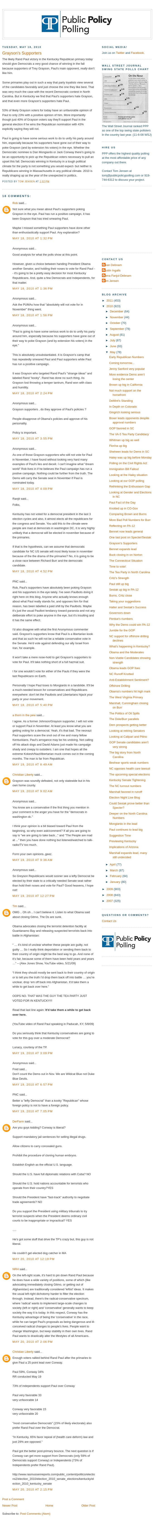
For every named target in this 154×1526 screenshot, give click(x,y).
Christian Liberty (23, 774)
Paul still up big (119, 584)
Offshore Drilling (119, 685)
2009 (110, 889)
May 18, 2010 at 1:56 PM (32, 315)
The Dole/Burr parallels (124, 719)
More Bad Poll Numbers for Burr (130, 520)
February (116, 876)
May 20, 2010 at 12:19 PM (33, 1259)
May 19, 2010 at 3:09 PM (32, 1053)
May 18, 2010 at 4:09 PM (32, 488)
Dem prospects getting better (128, 725)
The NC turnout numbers (125, 786)
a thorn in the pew (24, 715)
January (115, 882)
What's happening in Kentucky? (129, 646)
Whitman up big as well (124, 440)
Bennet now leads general (126, 531)
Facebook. (137, 53)
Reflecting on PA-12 (122, 526)
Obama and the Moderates (126, 652)
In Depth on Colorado (123, 406)
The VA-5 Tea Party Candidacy (129, 434)
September (117, 328)
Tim (14, 906)
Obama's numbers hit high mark (129, 691)
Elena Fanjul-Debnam (117, 275)
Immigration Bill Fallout (124, 469)
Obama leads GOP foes (124, 668)
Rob (15, 203)
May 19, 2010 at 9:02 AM (32, 791)
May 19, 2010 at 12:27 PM (33, 896)
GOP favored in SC (121, 428)
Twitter (120, 53)
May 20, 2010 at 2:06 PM (32, 1341)
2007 (110, 901)
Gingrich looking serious (124, 412)
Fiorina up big (118, 445)
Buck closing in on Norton (125, 554)
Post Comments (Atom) (35, 1513)
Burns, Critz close (120, 595)
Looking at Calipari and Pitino (128, 736)
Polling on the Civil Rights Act (128, 463)
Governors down (119, 613)
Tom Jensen (111, 281)
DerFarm (18, 1121)
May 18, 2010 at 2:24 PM (32, 393)
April (113, 864)
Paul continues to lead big (125, 829)
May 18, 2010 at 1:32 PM (32, 238)
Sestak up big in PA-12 (124, 589)
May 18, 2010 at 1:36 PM (32, 288)
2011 (110, 300)
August (115, 334)
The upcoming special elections (129, 774)
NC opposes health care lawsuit (129, 768)
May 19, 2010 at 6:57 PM (32, 1084)
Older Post (88, 1505)
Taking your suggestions (124, 601)
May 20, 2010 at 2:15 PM (32, 1489)
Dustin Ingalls (111, 270)
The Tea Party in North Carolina (129, 572)
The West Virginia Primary (126, 697)
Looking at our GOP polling (126, 481)
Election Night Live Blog (124, 797)
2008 (110, 895)
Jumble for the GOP (122, 630)
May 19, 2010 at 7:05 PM (32, 1111)
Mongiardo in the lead (123, 823)
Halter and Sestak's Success (127, 607)
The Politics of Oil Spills (124, 713)
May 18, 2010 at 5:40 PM (32, 705)
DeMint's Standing (121, 400)
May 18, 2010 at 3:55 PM (32, 438)
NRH (15, 1269)
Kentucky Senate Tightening (127, 780)
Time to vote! (117, 566)
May (113, 352)
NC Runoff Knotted (121, 674)
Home (49, 1505)
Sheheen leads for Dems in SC (129, 451)
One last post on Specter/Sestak (130, 537)
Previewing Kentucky (122, 841)
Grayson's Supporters (123, 543)
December (117, 311)
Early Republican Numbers (126, 357)
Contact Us (109, 921)
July (113, 340)
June (113, 346)
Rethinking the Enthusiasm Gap (129, 486)
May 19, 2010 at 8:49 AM (32, 764)
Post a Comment (13, 1499)
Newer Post (9, 1505)
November (117, 317)
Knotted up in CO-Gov (123, 508)
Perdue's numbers (121, 618)
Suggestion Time (120, 835)
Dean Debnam (112, 265)
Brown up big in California (125, 384)
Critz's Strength (119, 578)
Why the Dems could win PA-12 (129, 624)
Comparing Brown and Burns (128, 514)
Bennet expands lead (123, 549)
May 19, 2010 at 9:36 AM (32, 860)
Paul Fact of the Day (122, 502)
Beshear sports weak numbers (129, 762)
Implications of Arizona (123, 847)
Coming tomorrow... (121, 363)
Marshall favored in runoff (125, 792)
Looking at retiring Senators (127, 730)
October (115, 323)
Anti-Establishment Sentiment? (129, 680)
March (114, 870)
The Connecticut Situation (125, 560)
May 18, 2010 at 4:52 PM (32, 571)
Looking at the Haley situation (128, 475)
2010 (110, 306)
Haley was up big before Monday (130, 457)
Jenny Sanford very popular (127, 369)
